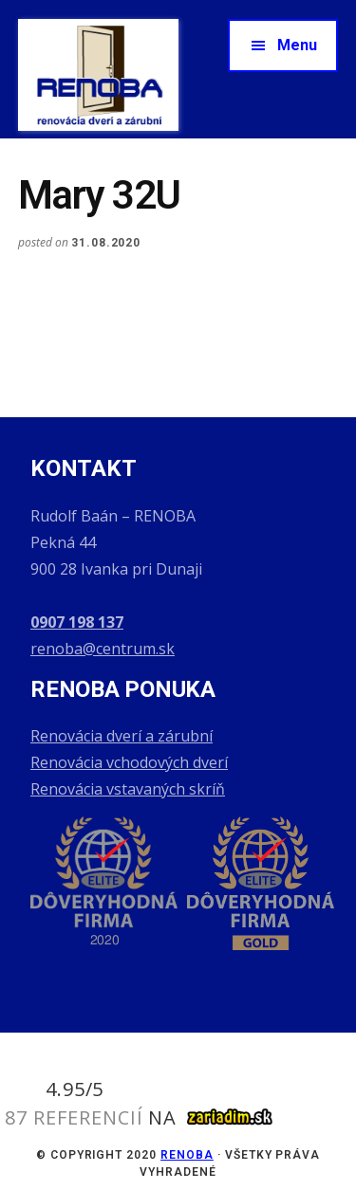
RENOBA (187, 1155)
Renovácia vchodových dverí (129, 762)
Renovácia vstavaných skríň (127, 788)
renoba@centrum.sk (102, 648)
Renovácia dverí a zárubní (121, 735)
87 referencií (73, 1117)
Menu (297, 45)
